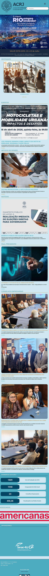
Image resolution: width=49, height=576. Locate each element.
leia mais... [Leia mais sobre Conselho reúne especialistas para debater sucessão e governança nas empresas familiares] (3, 389)
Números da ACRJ (8, 483)
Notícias (5, 205)
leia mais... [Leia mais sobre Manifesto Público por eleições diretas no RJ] (3, 249)
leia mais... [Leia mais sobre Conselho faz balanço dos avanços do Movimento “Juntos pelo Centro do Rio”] (3, 479)
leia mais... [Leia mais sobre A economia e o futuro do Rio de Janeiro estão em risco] (3, 297)
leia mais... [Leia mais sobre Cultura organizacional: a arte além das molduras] (3, 202)
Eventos (5, 111)
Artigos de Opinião (9, 159)
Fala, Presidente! (8, 252)
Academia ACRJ (24, 102)
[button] (45, 4)
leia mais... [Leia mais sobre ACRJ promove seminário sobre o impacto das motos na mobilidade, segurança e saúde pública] (3, 156)
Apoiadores (6, 534)
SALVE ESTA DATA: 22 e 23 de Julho (24, 59)
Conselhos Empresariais (12, 300)
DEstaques (6, 67)
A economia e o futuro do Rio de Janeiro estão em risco (17, 291)
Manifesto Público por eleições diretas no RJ (17, 244)
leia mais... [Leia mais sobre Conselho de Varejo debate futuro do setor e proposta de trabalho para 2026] (3, 343)
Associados (5, 516)
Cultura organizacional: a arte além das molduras (19, 198)
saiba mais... (24, 105)
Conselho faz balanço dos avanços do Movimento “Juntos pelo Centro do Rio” (24, 474)
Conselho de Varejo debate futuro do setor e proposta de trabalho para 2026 (24, 338)
